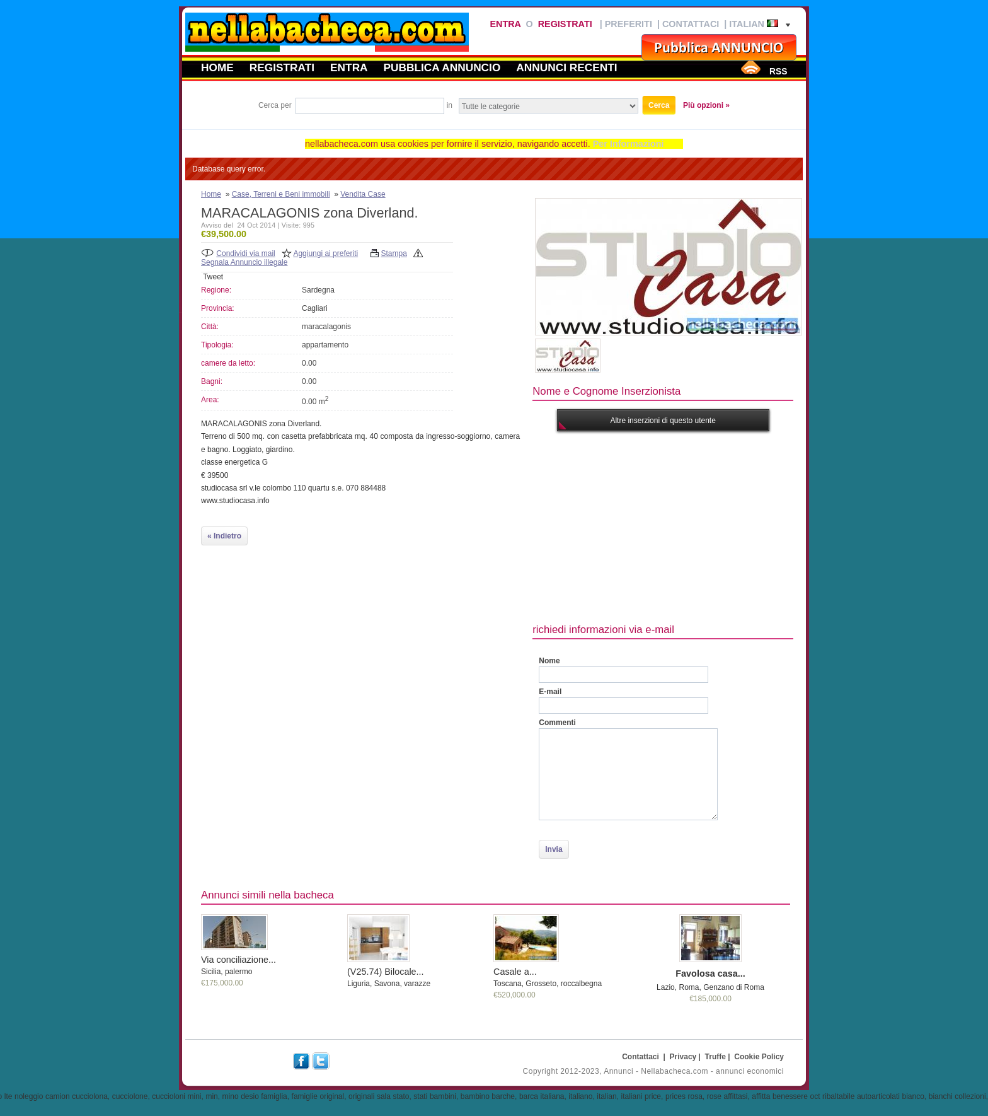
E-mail (550, 691)
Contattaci (690, 24)
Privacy (683, 1056)
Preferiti (628, 24)
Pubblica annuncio (442, 67)
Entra (505, 24)
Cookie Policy (759, 1056)
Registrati (565, 24)
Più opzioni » (706, 105)
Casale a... (515, 972)
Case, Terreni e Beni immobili (281, 194)
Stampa (394, 253)
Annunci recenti (566, 67)
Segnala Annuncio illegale (244, 262)
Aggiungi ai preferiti (325, 253)
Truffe (715, 1056)
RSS (778, 71)
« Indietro (224, 536)
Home (217, 67)
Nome (549, 660)
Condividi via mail (245, 253)
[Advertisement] (759, 526)
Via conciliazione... (238, 960)
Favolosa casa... (710, 973)
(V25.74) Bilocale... (385, 972)
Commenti (557, 722)
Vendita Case (362, 194)
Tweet (213, 276)
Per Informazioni (628, 144)
